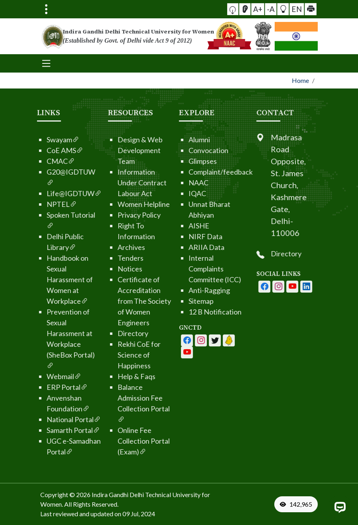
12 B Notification (191, 311)
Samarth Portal (50, 430)
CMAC (37, 161)
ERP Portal (43, 387)
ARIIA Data (183, 247)
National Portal (50, 419)
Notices (106, 268)
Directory (109, 333)
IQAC (174, 193)
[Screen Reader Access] (257, 9)
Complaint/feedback (197, 171)
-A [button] (271, 9)
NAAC (175, 182)
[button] (250, 9)
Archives (108, 247)
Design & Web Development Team (116, 150)
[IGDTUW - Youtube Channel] (191, 340)
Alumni (176, 139)
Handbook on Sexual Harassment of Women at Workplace (46, 279)
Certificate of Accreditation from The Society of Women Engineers (121, 301)
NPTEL (38, 204)
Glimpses (179, 161)
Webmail (40, 376)
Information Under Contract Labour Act (118, 182)
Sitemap (177, 301)
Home (300, 80)
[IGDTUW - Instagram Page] (302, 287)
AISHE (175, 225)
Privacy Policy (115, 214)
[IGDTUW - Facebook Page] (163, 340)
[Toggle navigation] (46, 9)
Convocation (185, 150)
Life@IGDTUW (50, 193)
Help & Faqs (113, 376)
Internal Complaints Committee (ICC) (191, 269)
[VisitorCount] (298, 504)
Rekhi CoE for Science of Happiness (115, 355)
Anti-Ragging (186, 290)
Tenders (107, 258)
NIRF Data (182, 236)
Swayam (39, 139)
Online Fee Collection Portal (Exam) (120, 441)
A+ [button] (263, 9)
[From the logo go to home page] (131, 36)
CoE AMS (41, 150)
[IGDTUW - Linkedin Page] (205, 340)
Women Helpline (120, 204)
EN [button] (286, 9)
